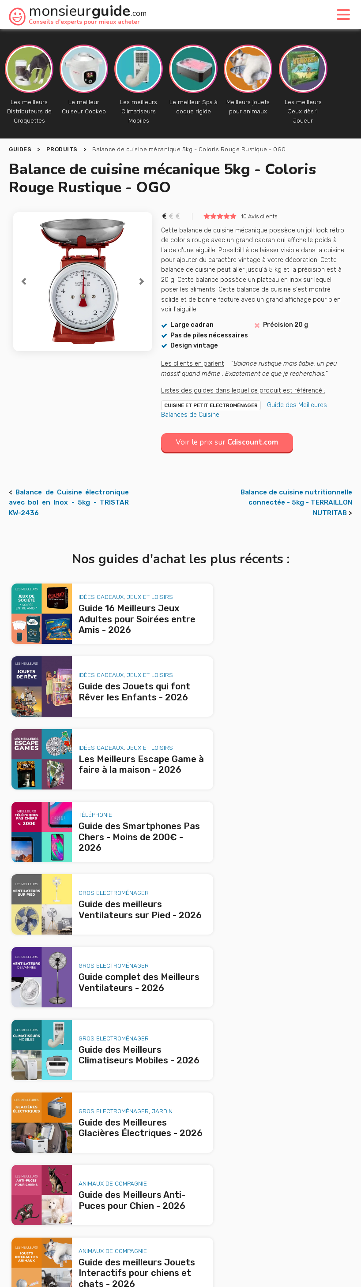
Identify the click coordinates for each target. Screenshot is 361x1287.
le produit (301, 1158)
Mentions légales (216, 1234)
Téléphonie (259, 655)
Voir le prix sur (230, 442)
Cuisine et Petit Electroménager (211, 405)
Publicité (170, 1217)
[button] (23, 281)
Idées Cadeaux (89, 587)
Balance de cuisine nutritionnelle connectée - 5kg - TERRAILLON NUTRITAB (296, 502)
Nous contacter (226, 1217)
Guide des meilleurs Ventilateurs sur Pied (80, 1060)
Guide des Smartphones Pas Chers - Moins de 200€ (97, 1047)
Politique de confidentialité (290, 1234)
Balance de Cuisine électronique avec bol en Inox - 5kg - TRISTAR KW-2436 (69, 502)
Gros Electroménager (102, 725)
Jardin (326, 787)
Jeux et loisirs (138, 587)
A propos (124, 1217)
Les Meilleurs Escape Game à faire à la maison (87, 1035)
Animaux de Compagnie (101, 852)
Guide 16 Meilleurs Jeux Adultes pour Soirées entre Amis (104, 1010)
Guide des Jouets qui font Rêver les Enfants (86, 1022)
